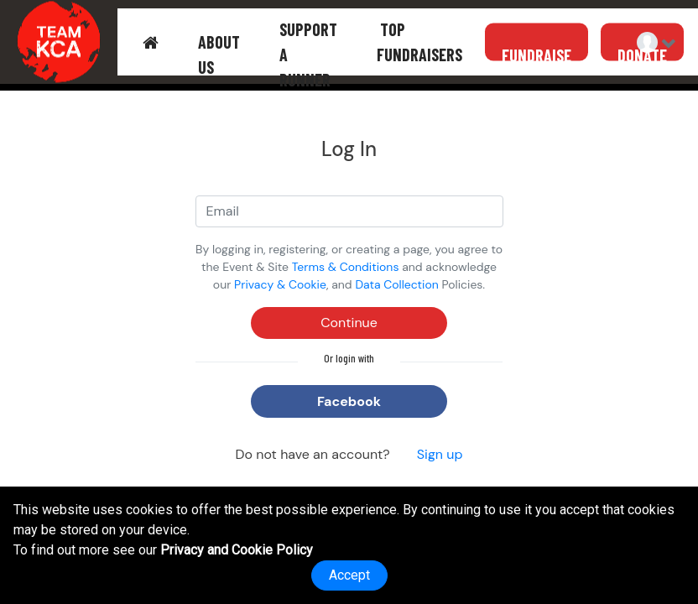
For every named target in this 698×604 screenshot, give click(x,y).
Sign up (440, 454)
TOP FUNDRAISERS (419, 42)
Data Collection (396, 284)
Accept (349, 575)
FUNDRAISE (536, 54)
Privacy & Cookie (280, 284)
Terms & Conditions (345, 266)
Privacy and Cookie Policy (236, 550)
